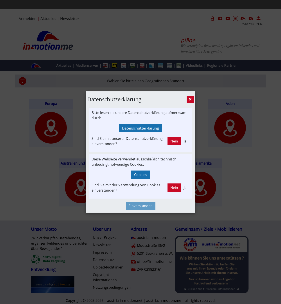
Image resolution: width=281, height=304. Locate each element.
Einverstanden (141, 205)
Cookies (140, 174)
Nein (174, 141)
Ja (185, 141)
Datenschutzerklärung (140, 128)
